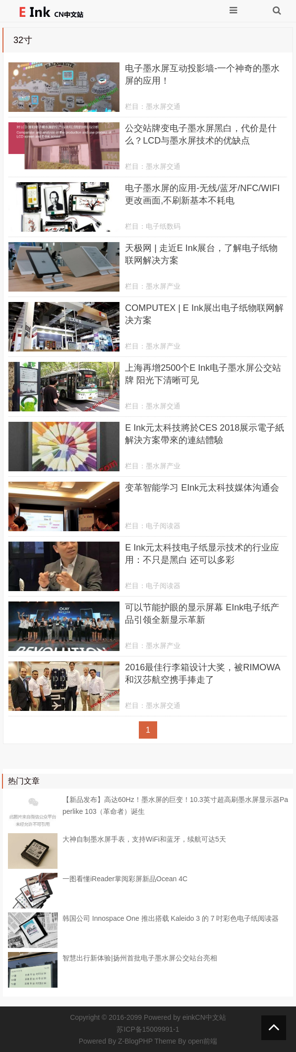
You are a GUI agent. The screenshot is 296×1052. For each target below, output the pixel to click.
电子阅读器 (163, 526)
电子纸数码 (163, 226)
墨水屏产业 (163, 286)
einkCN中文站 (204, 1017)
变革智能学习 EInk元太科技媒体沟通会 (202, 488)
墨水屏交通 (163, 106)
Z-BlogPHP (135, 1041)
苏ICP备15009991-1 (148, 1029)
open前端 (202, 1041)
